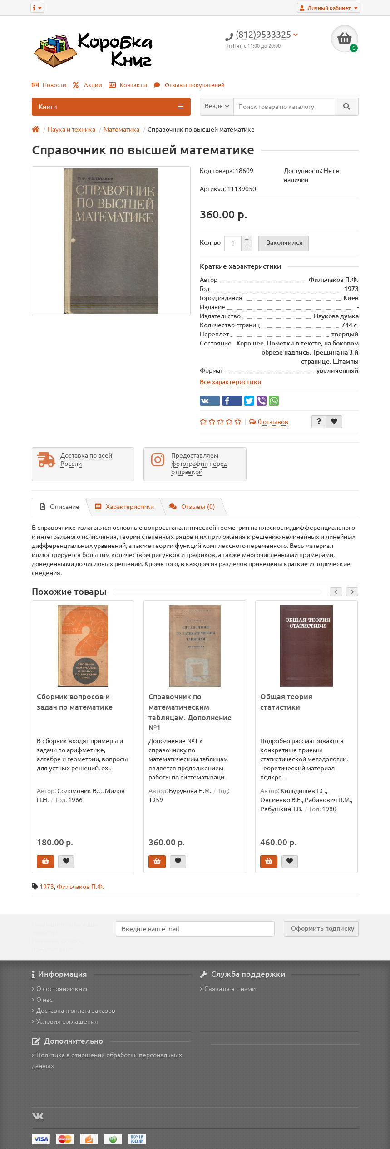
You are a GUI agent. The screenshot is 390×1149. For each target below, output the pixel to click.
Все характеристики (231, 381)
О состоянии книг (60, 988)
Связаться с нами (228, 988)
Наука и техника (71, 129)
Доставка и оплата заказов (73, 1010)
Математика (121, 129)
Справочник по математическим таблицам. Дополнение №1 (190, 712)
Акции (87, 85)
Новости (49, 85)
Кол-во (210, 242)
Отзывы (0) (192, 506)
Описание (59, 506)
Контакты (128, 85)
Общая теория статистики (286, 701)
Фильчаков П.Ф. (80, 886)
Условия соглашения (65, 1021)
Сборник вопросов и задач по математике (75, 701)
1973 (46, 886)
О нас (42, 999)
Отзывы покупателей (189, 85)
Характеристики (124, 506)
